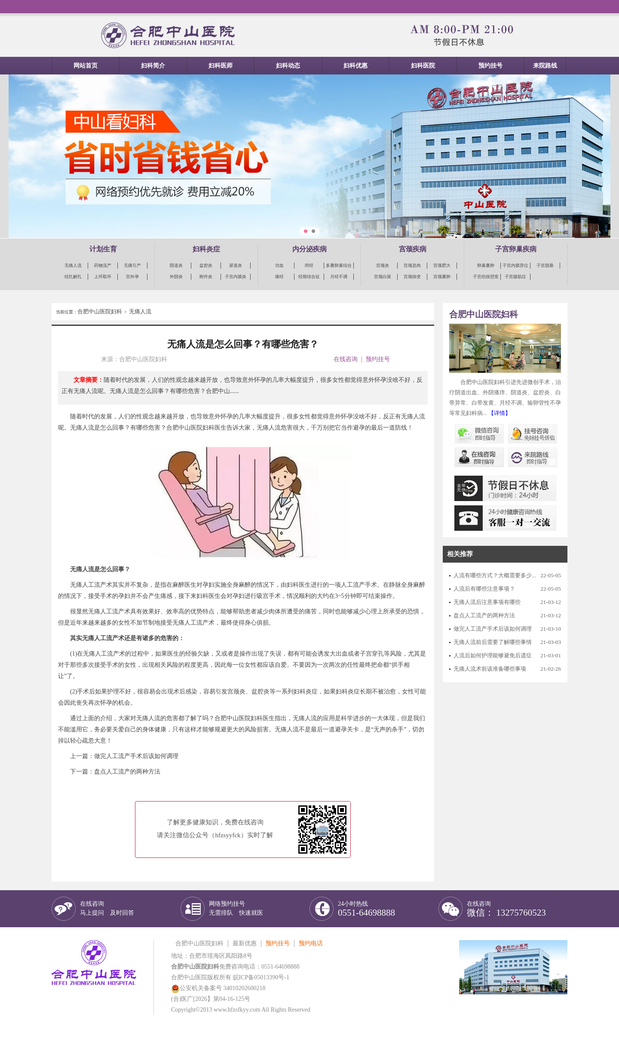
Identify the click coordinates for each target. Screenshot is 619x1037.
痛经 (279, 276)
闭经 (309, 265)
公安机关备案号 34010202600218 (218, 988)
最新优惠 (245, 943)
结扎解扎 (73, 276)
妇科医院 (423, 65)
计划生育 (103, 249)
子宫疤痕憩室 (486, 276)
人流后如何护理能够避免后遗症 (493, 655)
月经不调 (338, 276)
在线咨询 (346, 359)
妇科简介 (153, 65)
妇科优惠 (355, 65)
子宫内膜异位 (515, 265)
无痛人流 (73, 265)
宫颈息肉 (412, 265)
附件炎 (205, 276)
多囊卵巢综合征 (339, 266)
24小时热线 (366, 909)
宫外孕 (132, 276)
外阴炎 (176, 276)
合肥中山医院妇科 (99, 311)
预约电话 (311, 943)
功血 (279, 265)
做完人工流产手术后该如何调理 (136, 756)
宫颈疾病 (412, 249)
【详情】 (499, 413)
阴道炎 (176, 265)
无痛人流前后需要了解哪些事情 (493, 642)
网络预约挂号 (236, 908)
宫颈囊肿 (441, 276)
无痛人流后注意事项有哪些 (487, 602)
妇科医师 (220, 65)
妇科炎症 (206, 249)
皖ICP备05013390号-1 (261, 977)
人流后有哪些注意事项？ (484, 588)
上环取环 (102, 276)
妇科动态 (288, 65)
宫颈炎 (382, 265)
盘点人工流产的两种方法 (127, 771)
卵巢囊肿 (485, 265)
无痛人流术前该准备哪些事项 (490, 669)
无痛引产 (132, 265)
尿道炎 (235, 265)
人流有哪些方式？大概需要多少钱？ (498, 575)
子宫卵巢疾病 (515, 249)
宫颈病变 (412, 276)
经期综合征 (309, 276)
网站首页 (86, 65)
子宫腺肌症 (515, 276)
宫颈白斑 (382, 276)
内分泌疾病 (309, 249)
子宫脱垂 (545, 265)
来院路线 (545, 65)
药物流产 (102, 265)
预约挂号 (490, 65)
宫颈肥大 (441, 265)
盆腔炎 (205, 265)
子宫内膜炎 (235, 276)
